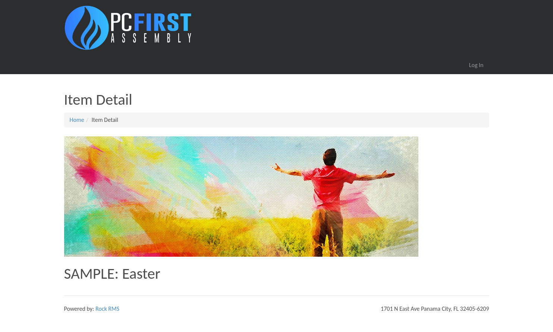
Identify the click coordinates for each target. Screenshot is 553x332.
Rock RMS (107, 308)
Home (77, 119)
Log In (476, 65)
